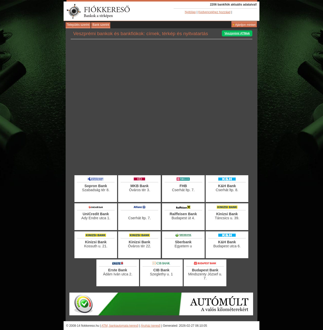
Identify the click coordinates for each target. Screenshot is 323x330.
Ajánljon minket (244, 25)
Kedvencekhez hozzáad (214, 12)
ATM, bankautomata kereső (120, 325)
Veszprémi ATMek (237, 33)
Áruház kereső (150, 325)
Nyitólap (190, 12)
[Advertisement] (161, 160)
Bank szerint (100, 25)
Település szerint (78, 25)
